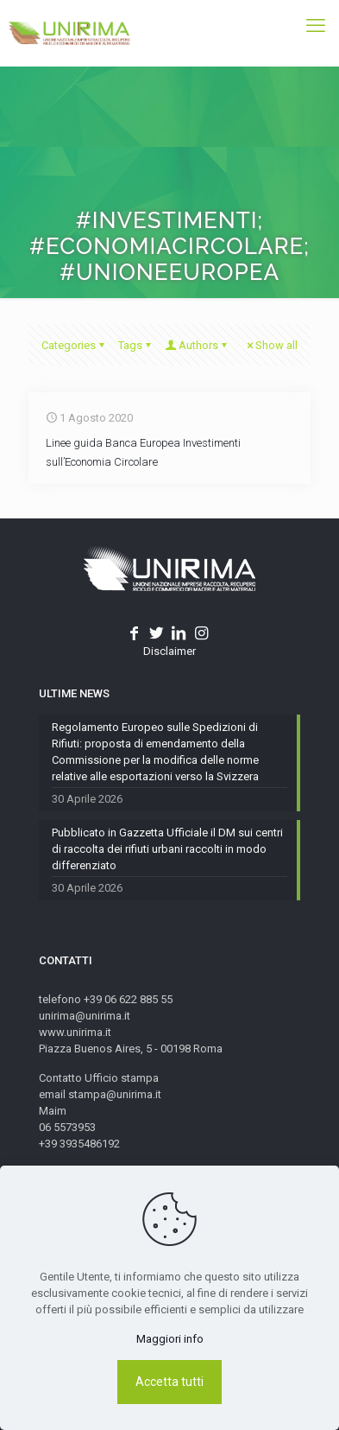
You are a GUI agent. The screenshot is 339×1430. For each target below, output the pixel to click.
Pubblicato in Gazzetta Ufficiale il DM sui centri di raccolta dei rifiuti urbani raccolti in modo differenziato (167, 849)
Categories (74, 345)
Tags (136, 345)
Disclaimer (169, 651)
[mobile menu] (315, 26)
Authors (197, 345)
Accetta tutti (169, 1382)
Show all (271, 345)
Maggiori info (170, 1338)
